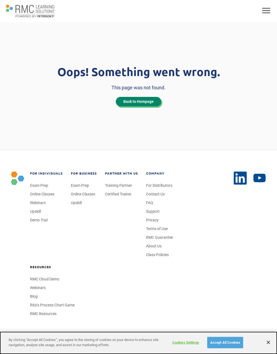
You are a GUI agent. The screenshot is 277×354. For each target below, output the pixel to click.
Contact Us (155, 194)
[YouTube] (240, 178)
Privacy (152, 220)
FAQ (149, 203)
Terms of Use (157, 229)
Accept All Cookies (225, 342)
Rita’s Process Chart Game (52, 305)
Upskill (35, 211)
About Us (153, 246)
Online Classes (42, 194)
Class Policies (157, 255)
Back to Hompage (138, 101)
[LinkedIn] (259, 178)
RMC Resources (43, 314)
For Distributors (159, 185)
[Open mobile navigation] (266, 11)
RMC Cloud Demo (44, 279)
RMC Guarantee (159, 237)
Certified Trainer (118, 194)
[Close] (268, 342)
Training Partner (118, 185)
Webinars (38, 203)
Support (153, 211)
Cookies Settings (185, 342)
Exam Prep (39, 185)
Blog (34, 296)
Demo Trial (39, 220)
